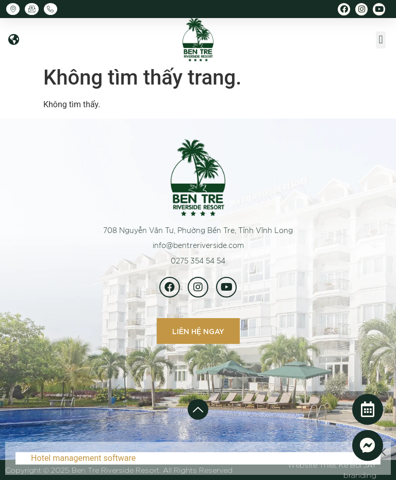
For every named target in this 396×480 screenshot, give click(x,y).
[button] (13, 39)
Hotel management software (83, 458)
